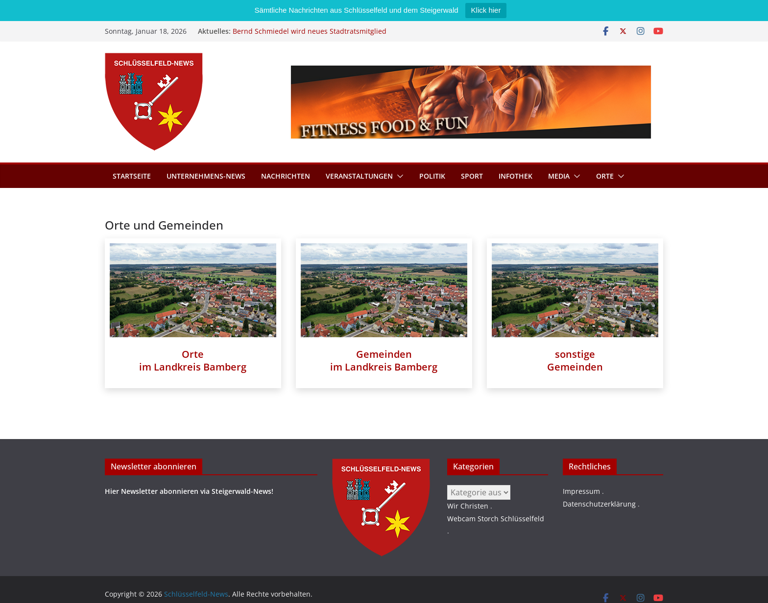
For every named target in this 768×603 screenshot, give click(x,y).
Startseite (132, 176)
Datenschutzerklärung (599, 504)
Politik (432, 176)
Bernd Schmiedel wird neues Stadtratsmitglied (309, 31)
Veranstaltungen (359, 176)
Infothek (515, 176)
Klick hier (486, 10)
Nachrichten (285, 176)
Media (559, 176)
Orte (605, 176)
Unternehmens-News (206, 176)
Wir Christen (467, 505)
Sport (472, 176)
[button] (398, 176)
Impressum (581, 491)
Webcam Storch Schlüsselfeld (495, 518)
